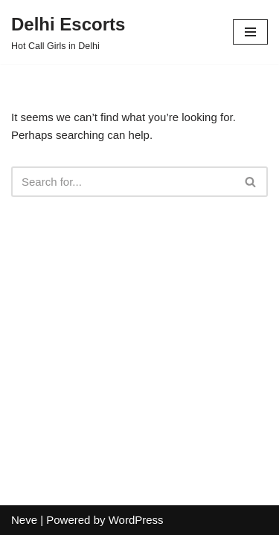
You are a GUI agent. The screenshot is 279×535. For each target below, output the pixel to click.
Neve (24, 519)
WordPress (136, 519)
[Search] (122, 181)
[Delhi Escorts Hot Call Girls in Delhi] (68, 32)
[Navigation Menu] (250, 32)
